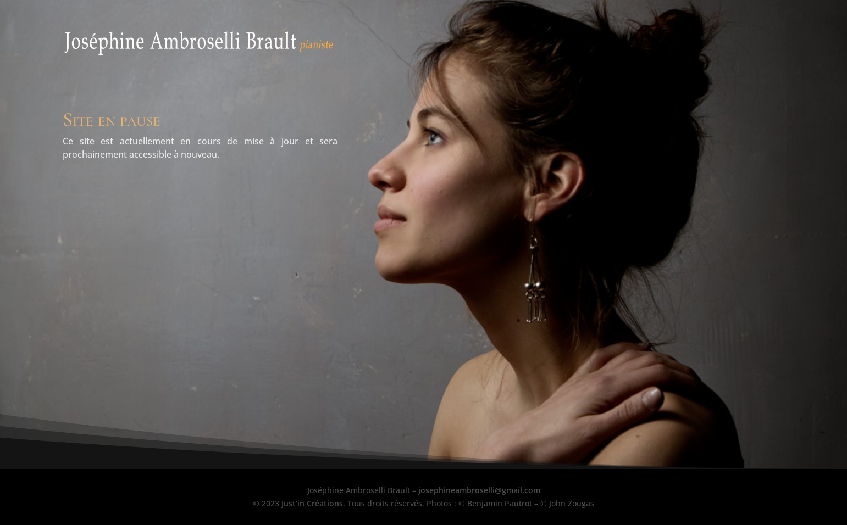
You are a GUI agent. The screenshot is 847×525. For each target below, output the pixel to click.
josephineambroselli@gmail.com (479, 490)
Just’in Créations (312, 503)
